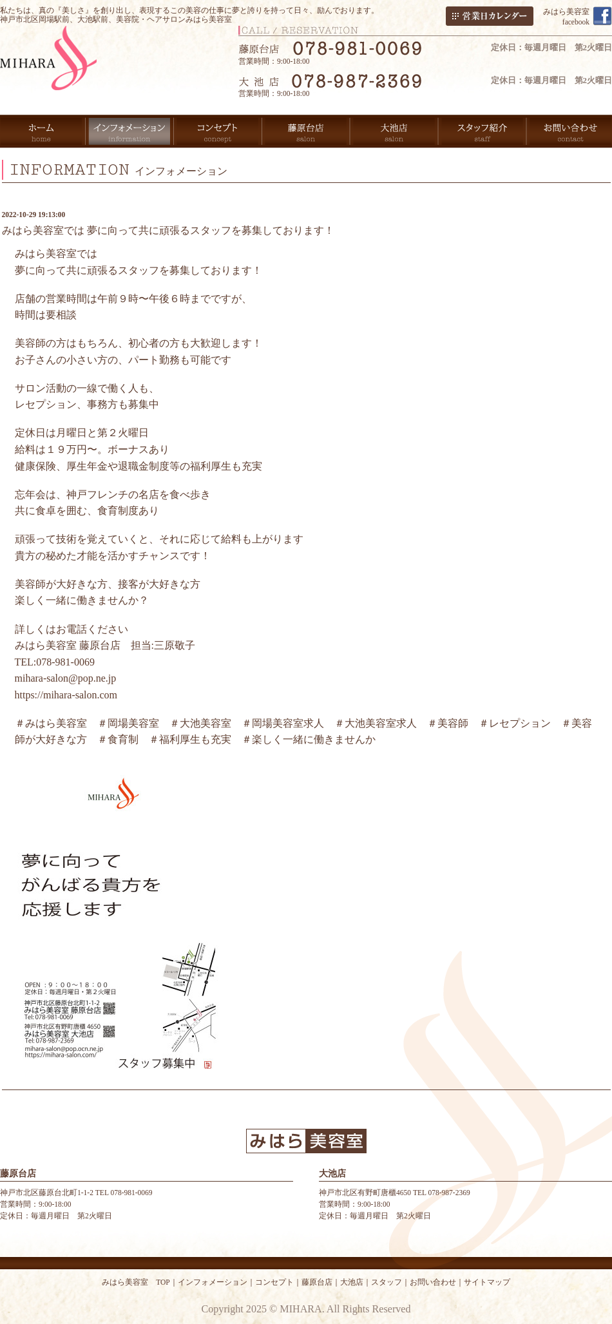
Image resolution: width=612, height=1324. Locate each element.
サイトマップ (487, 1282)
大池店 (351, 1282)
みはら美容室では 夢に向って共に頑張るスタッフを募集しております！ (168, 230)
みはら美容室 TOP (136, 1282)
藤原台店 (316, 1282)
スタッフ (386, 1282)
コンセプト (274, 1282)
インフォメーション (212, 1282)
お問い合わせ (433, 1282)
